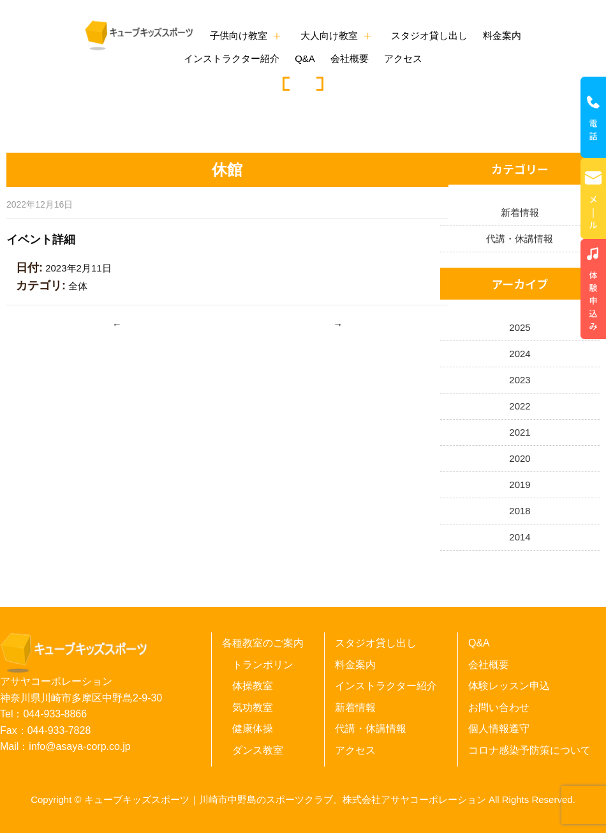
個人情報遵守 (498, 728)
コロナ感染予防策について (529, 750)
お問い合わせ (498, 707)
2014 (519, 536)
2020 (519, 458)
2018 (519, 510)
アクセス (403, 58)
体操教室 (252, 685)
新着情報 (520, 212)
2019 (519, 484)
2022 (519, 406)
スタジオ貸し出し (429, 35)
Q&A (305, 58)
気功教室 (252, 707)
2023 (519, 379)
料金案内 (502, 35)
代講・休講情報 (519, 238)
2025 (519, 327)
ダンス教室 (257, 750)
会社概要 (349, 58)
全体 (77, 285)
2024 (519, 353)
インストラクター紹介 (231, 58)
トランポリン (262, 664)
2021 (519, 432)
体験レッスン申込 (509, 685)
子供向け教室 (238, 35)
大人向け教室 (329, 35)
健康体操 (252, 728)
